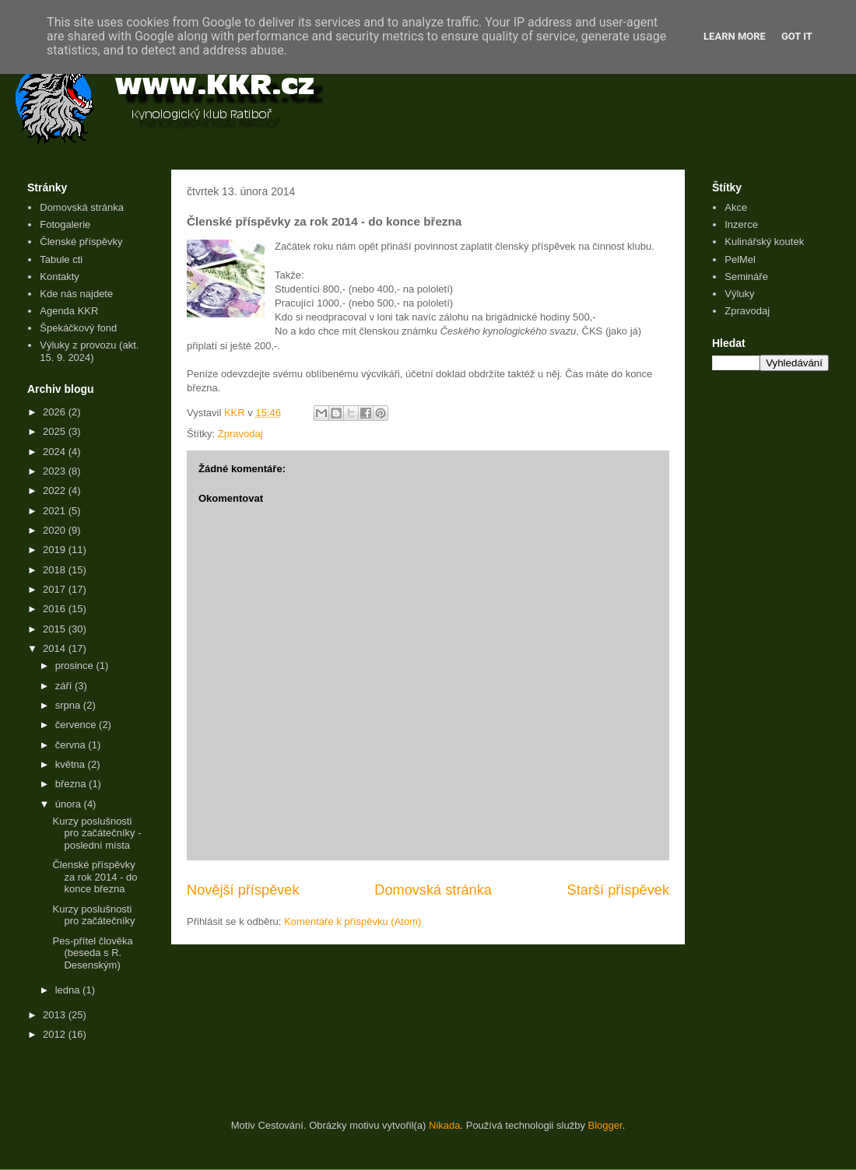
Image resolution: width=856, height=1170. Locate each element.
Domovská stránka (433, 890)
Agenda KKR (69, 311)
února (69, 804)
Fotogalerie (65, 224)
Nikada (444, 1125)
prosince (75, 665)
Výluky (739, 294)
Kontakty (59, 276)
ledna (68, 990)
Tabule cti (61, 259)
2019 (55, 549)
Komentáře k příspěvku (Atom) (352, 921)
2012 (55, 1034)
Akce (735, 207)
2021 (55, 511)
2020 (55, 530)
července (77, 724)
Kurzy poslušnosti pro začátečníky (93, 915)
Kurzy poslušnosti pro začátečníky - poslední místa (96, 833)
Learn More (734, 36)
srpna (69, 705)
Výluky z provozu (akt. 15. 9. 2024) (89, 351)
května (71, 764)
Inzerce (741, 224)
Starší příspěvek (618, 890)
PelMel (740, 259)
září (65, 686)
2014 (55, 648)
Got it (796, 36)
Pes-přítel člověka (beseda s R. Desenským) (92, 953)
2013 (55, 1015)
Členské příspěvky (81, 241)
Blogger (605, 1125)
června (72, 745)
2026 (55, 412)
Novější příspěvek (243, 890)
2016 (55, 609)
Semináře (746, 276)
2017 (55, 589)
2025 (55, 431)
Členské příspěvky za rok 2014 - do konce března (94, 877)
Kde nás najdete (76, 294)
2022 (55, 490)
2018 (55, 570)
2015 (55, 629)
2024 (55, 451)
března (72, 784)
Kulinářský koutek (764, 241)
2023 (55, 471)
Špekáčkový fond (78, 328)
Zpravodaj (240, 434)
